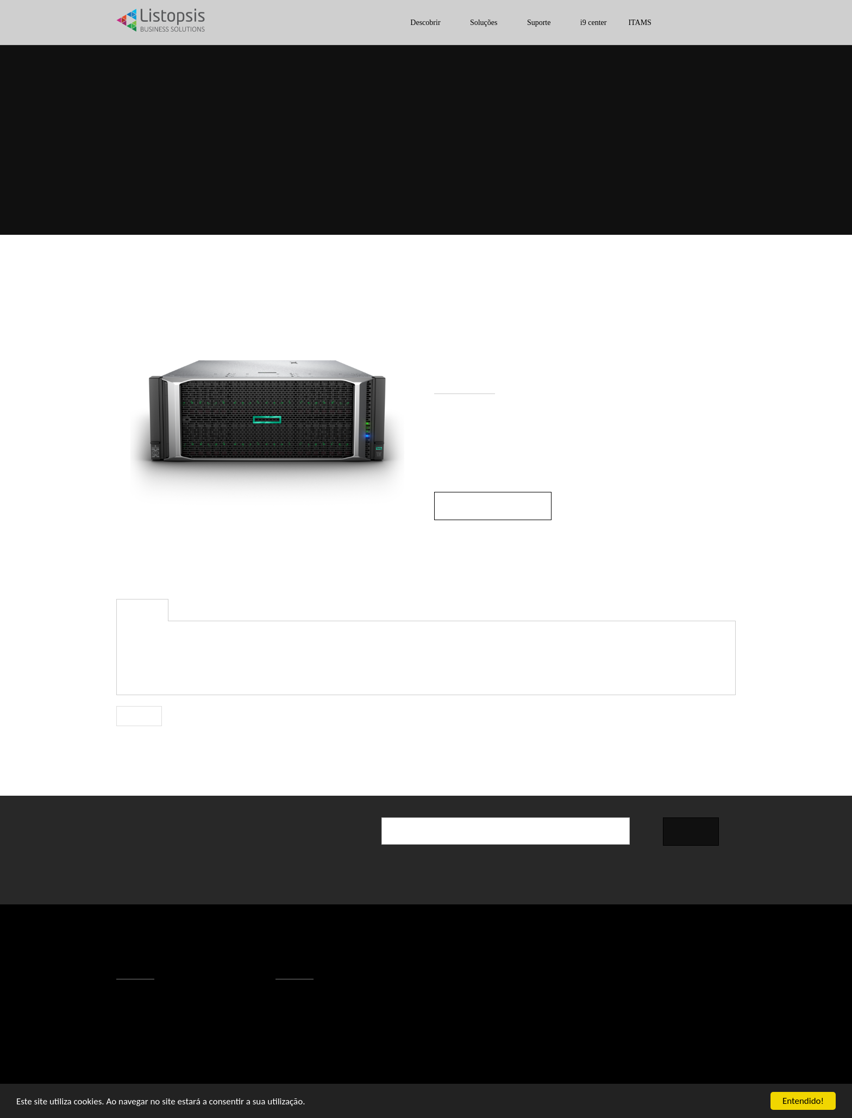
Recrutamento (149, 1065)
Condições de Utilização (168, 1024)
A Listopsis (144, 997)
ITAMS (635, 22)
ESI (654, 163)
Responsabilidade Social (168, 1051)
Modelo (449, 554)
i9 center (588, 22)
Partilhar (717, 713)
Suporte (530, 22)
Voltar (139, 716)
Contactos (143, 1011)
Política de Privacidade (164, 1038)
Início (565, 163)
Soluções (471, 22)
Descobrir (408, 22)
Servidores (698, 163)
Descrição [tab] (142, 611)
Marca (446, 538)
